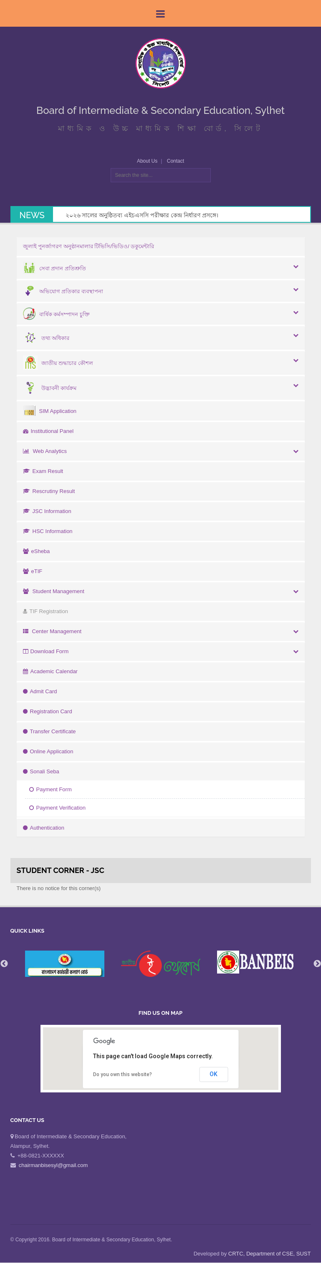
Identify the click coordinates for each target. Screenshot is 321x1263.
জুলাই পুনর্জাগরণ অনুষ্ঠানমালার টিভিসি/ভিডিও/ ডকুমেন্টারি (88, 246)
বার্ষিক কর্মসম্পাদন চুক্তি (56, 314)
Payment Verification (57, 808)
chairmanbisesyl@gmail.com (53, 1165)
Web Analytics (45, 451)
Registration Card (47, 711)
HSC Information (48, 531)
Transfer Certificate (49, 731)
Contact (175, 161)
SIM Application (50, 411)
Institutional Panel (48, 431)
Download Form (46, 651)
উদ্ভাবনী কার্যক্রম (50, 388)
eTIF (33, 571)
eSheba (36, 551)
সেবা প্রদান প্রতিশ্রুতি (54, 268)
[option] (161, 963)
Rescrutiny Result (49, 491)
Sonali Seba (41, 771)
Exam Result (43, 471)
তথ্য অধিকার (46, 338)
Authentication (43, 828)
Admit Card (40, 691)
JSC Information (47, 511)
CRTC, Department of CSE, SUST (269, 1253)
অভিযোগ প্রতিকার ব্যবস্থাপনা (63, 291)
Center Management (52, 631)
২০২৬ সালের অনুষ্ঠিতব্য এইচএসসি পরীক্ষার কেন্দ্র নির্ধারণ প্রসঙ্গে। (142, 215)
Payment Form (50, 789)
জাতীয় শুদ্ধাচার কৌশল (58, 363)
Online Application (48, 751)
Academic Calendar (50, 671)
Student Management (53, 591)
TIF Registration (45, 611)
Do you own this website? (122, 1074)
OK (213, 1074)
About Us (147, 161)
